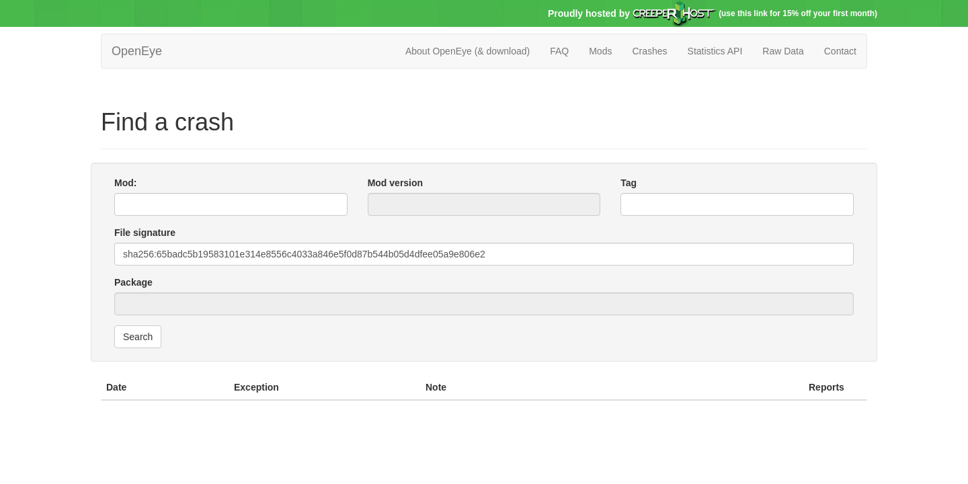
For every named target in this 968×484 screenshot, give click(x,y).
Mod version (395, 182)
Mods (600, 51)
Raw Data (782, 51)
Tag (628, 182)
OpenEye (137, 51)
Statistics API (715, 51)
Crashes (649, 51)
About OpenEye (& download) (467, 51)
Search (138, 336)
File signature (144, 232)
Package (133, 282)
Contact (840, 51)
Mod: (125, 182)
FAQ (559, 51)
